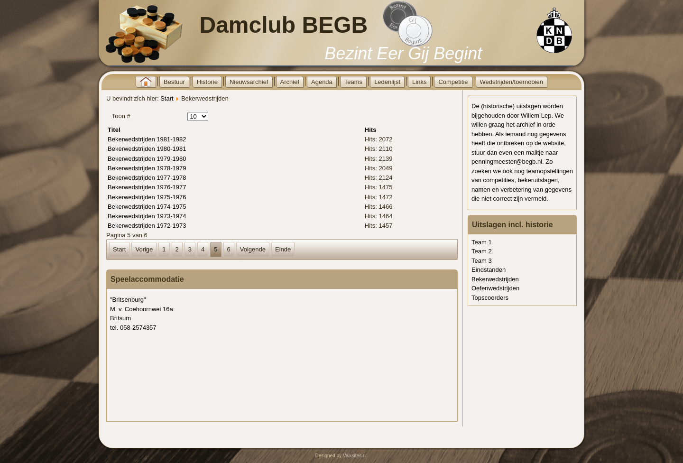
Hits (371, 129)
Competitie (453, 81)
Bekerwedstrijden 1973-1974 (147, 216)
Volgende (253, 249)
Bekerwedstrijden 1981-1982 (147, 139)
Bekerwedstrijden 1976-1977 (147, 187)
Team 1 (481, 242)
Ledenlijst (387, 81)
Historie (207, 81)
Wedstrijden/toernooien (511, 81)
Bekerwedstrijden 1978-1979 (147, 168)
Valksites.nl (355, 455)
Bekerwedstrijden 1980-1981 (147, 148)
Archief (289, 81)
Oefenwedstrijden (495, 288)
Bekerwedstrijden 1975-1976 (147, 197)
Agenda (321, 81)
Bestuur (174, 81)
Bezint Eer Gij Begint (403, 53)
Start (166, 98)
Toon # (121, 116)
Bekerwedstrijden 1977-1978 (147, 177)
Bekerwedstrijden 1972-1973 (147, 225)
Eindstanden (488, 269)
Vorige (144, 249)
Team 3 (481, 260)
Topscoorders (489, 297)
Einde (283, 249)
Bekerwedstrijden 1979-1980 (147, 158)
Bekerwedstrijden (495, 279)
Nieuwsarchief (249, 81)
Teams (353, 81)
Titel (114, 129)
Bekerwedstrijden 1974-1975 (147, 206)
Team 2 (481, 251)
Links (419, 81)
